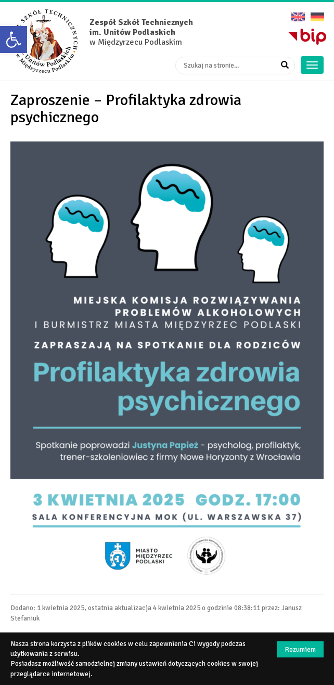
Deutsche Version (317, 13)
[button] (13, 39)
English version (298, 13)
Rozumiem (300, 649)
